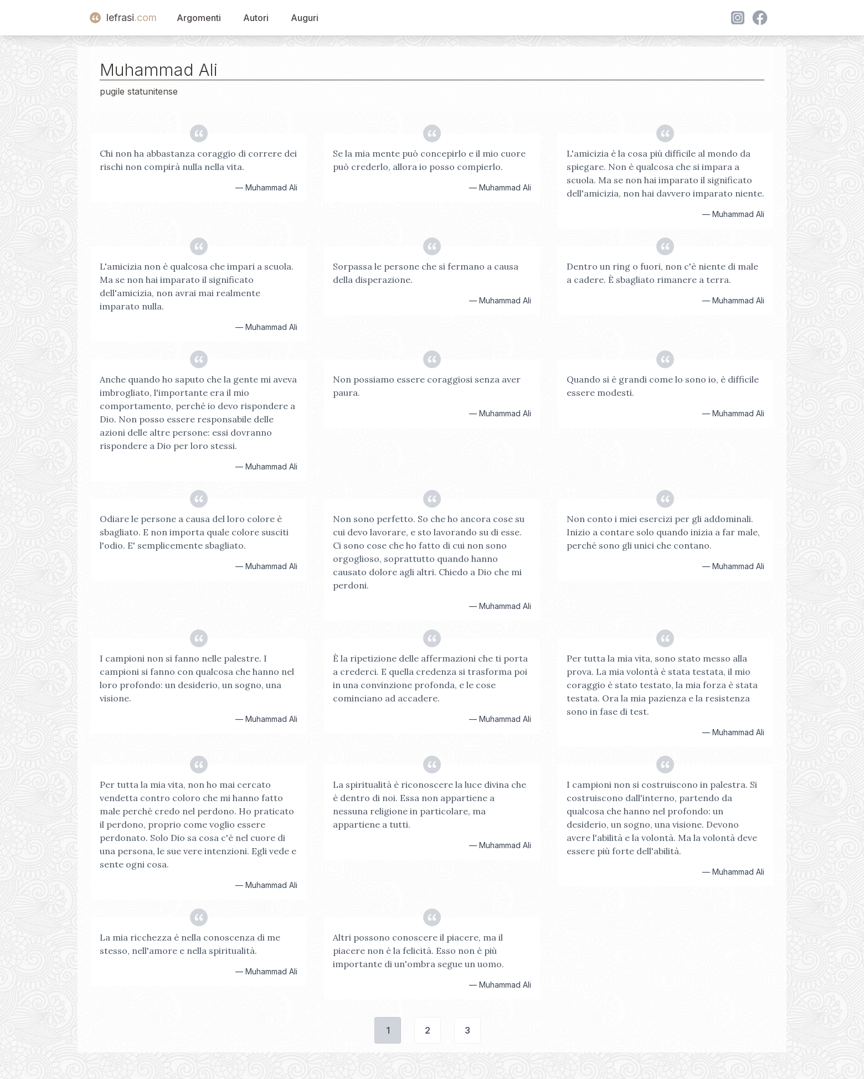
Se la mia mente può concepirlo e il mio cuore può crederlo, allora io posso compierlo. (429, 160)
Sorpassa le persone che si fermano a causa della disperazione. (425, 273)
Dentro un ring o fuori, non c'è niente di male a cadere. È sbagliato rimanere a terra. (662, 273)
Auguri (304, 17)
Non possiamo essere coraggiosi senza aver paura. (427, 386)
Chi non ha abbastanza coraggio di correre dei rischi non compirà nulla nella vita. (198, 160)
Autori (256, 17)
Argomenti (199, 17)
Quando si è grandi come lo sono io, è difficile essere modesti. (663, 386)
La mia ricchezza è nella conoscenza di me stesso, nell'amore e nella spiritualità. (190, 944)
